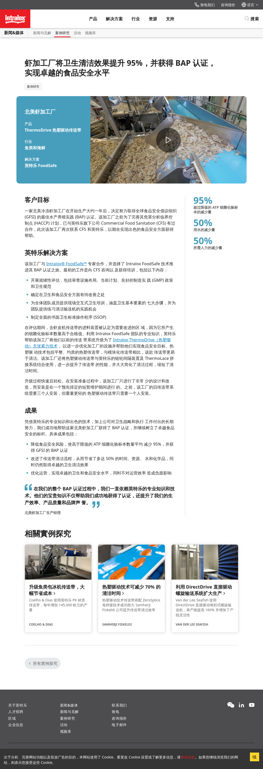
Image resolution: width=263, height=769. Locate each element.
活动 (77, 32)
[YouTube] (252, 705)
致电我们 (204, 4)
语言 (250, 4)
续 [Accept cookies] (254, 757)
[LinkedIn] (241, 705)
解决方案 (114, 19)
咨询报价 (228, 4)
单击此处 (188, 757)
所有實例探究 (43, 663)
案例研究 (62, 32)
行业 (136, 19)
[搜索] (251, 19)
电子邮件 (119, 724)
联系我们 (119, 705)
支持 (170, 19)
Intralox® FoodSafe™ (66, 264)
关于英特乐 (17, 705)
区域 (12, 718)
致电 (115, 711)
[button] (168, 140)
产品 (93, 19)
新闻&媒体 (14, 32)
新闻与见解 (42, 32)
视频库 (90, 32)
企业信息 (15, 724)
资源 (153, 19)
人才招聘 (15, 711)
